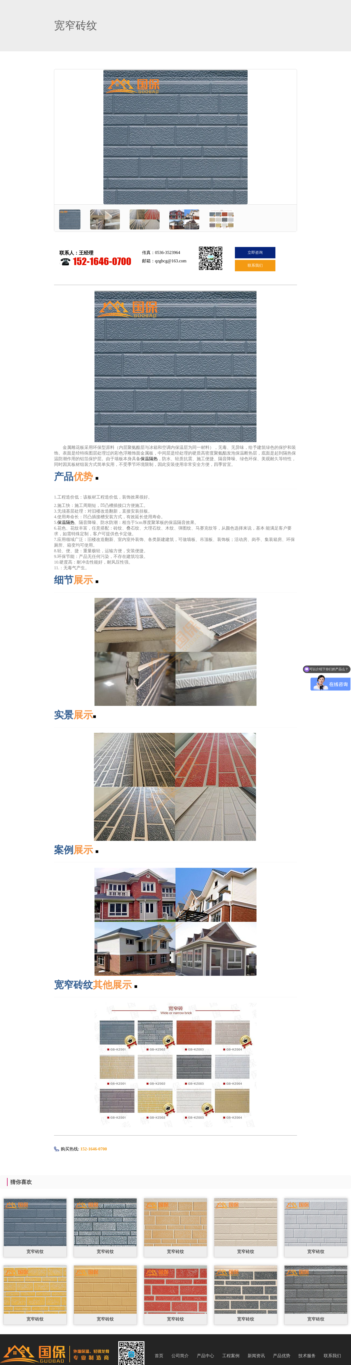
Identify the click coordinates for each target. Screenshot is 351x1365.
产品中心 (205, 1355)
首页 (159, 1355)
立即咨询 (255, 252)
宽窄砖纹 (35, 1251)
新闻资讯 (256, 1355)
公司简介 (180, 1355)
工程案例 (230, 1355)
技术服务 (307, 1355)
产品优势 (281, 1355)
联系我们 (255, 265)
